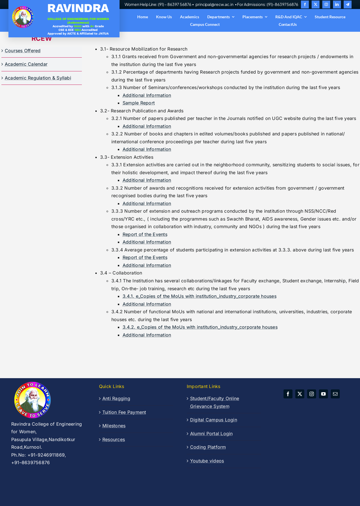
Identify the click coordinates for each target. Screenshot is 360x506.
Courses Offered (23, 50)
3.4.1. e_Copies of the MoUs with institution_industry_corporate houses (199, 296)
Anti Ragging (116, 398)
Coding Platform (208, 447)
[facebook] (305, 4)
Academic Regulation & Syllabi (38, 78)
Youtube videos (207, 461)
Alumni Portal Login (211, 433)
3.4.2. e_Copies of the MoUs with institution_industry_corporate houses (200, 327)
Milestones (113, 425)
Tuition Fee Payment (124, 412)
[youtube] (323, 393)
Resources (113, 439)
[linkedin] (337, 4)
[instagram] (326, 4)
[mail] (335, 393)
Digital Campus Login (213, 420)
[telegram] (348, 4)
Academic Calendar (26, 64)
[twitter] (316, 4)
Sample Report (139, 103)
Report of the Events (145, 234)
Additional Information (147, 95)
